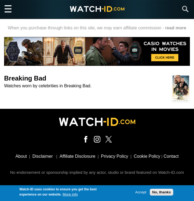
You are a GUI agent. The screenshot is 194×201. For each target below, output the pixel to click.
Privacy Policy (114, 156)
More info (70, 195)
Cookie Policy (147, 156)
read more (175, 28)
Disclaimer (42, 156)
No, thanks (161, 193)
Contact (170, 156)
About (21, 156)
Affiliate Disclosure (77, 156)
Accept (141, 193)
